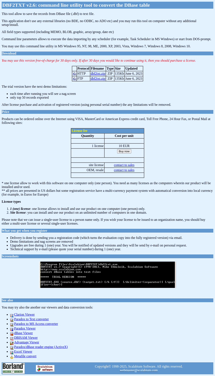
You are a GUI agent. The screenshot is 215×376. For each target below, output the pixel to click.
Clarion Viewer (24, 314)
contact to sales (124, 165)
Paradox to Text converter (31, 319)
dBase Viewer (23, 333)
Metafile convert (25, 356)
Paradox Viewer (24, 328)
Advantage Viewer (26, 342)
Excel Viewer (23, 351)
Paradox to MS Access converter (36, 324)
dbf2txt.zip (98, 73)
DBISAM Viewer (26, 337)
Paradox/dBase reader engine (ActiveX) (41, 347)
